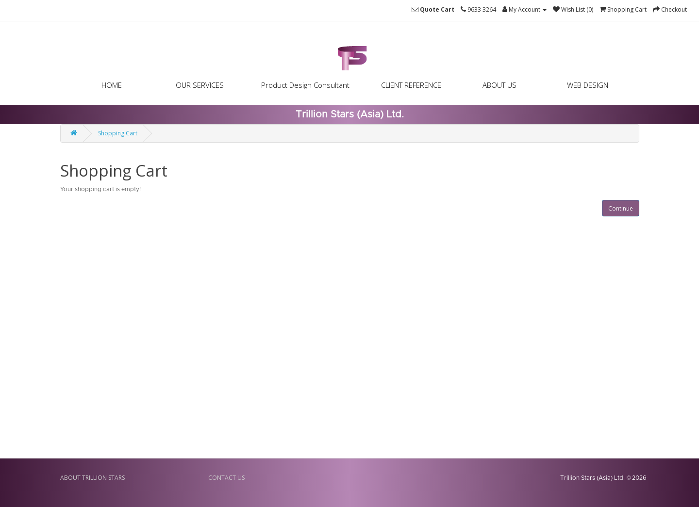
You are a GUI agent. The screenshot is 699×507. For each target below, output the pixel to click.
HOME (111, 85)
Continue (620, 208)
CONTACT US (226, 478)
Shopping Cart (117, 133)
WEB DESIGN (587, 85)
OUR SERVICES (200, 85)
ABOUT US (499, 85)
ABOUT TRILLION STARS (92, 478)
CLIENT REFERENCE (411, 85)
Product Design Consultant (305, 85)
